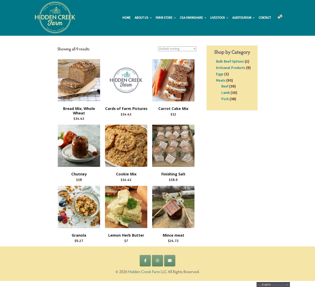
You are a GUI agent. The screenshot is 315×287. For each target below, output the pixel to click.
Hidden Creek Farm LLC (147, 272)
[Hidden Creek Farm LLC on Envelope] (169, 260)
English (264, 284)
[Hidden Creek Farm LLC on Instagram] (157, 260)
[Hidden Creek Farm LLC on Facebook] (145, 260)
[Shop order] (177, 49)
